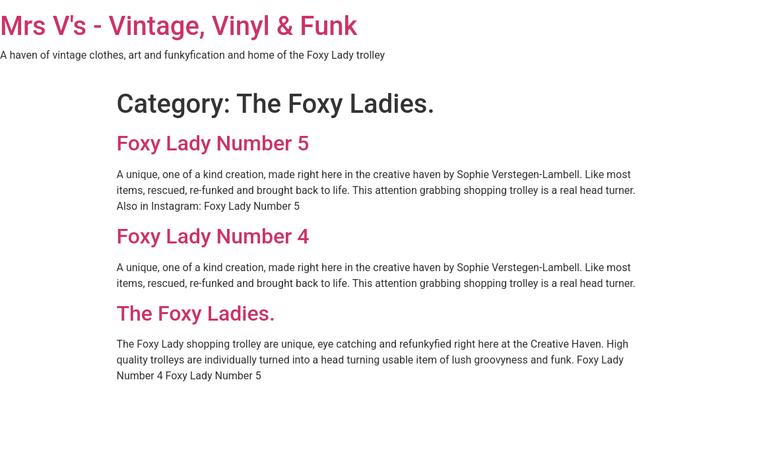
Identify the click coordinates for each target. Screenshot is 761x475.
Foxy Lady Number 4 (213, 236)
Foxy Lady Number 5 (213, 143)
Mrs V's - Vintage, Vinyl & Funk (178, 26)
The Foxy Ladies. (196, 313)
